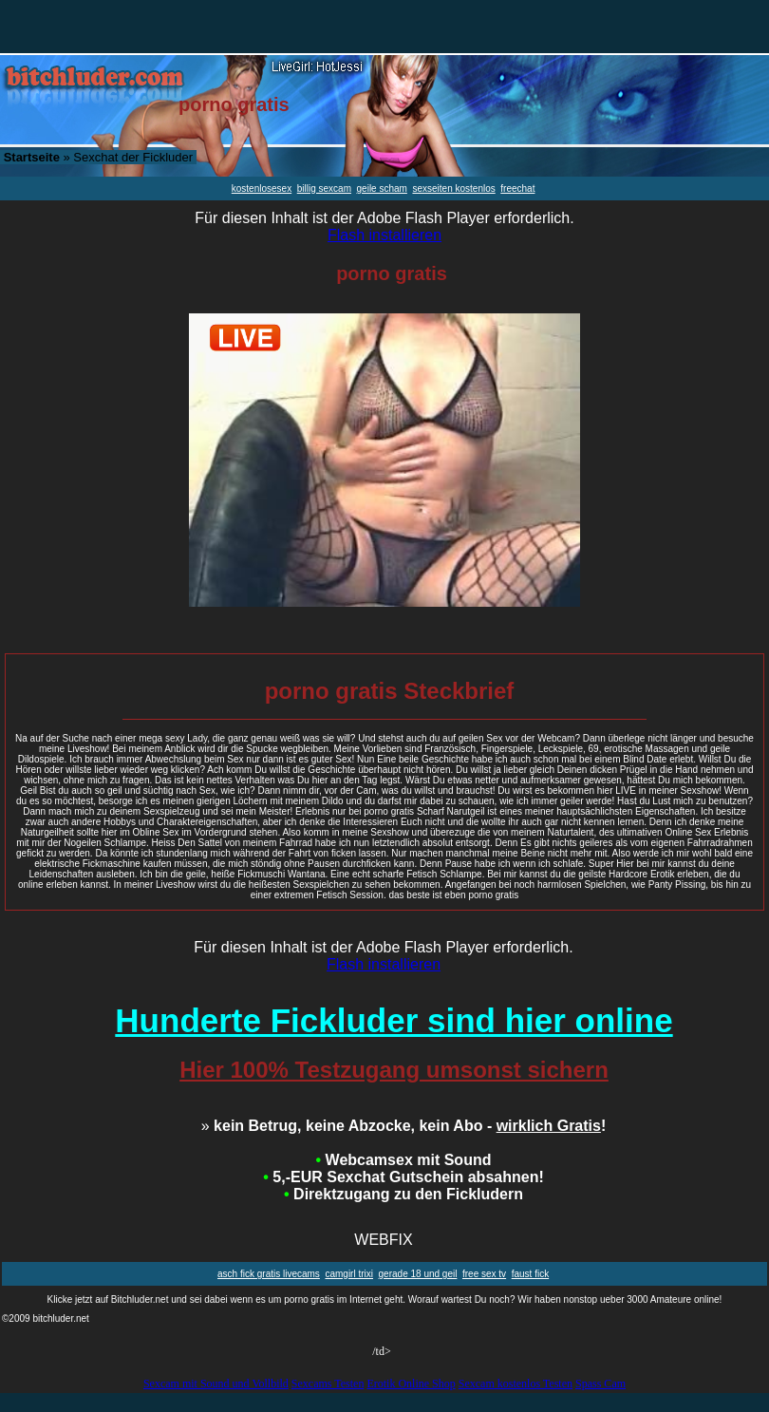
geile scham (382, 188)
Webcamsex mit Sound (404, 1160)
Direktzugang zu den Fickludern (403, 1194)
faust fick (530, 1274)
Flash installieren (384, 235)
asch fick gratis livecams (268, 1274)
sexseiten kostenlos (453, 188)
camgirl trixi (349, 1274)
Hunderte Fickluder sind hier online (393, 1020)
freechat (517, 188)
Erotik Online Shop (410, 1383)
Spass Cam (600, 1383)
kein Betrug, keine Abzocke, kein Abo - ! (404, 1126)
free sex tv (484, 1274)
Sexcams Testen (328, 1383)
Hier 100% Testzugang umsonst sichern (394, 1070)
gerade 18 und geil (418, 1274)
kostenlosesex (261, 188)
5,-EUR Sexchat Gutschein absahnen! (403, 1177)
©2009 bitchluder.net (45, 1318)
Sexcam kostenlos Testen (515, 1383)
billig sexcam (324, 188)
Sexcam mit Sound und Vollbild (216, 1383)
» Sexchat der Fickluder (98, 157)
